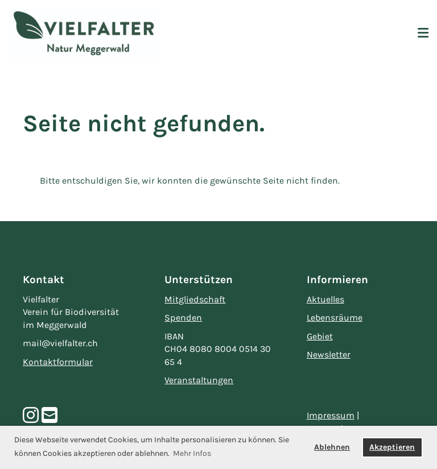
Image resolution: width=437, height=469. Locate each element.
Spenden (183, 317)
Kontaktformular (58, 361)
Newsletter (329, 354)
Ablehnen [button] (332, 447)
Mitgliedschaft (194, 299)
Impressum (330, 415)
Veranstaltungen (198, 380)
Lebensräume (334, 317)
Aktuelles (325, 299)
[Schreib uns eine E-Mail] (49, 415)
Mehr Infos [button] (192, 453)
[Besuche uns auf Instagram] (31, 415)
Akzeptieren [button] (392, 447)
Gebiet (320, 336)
